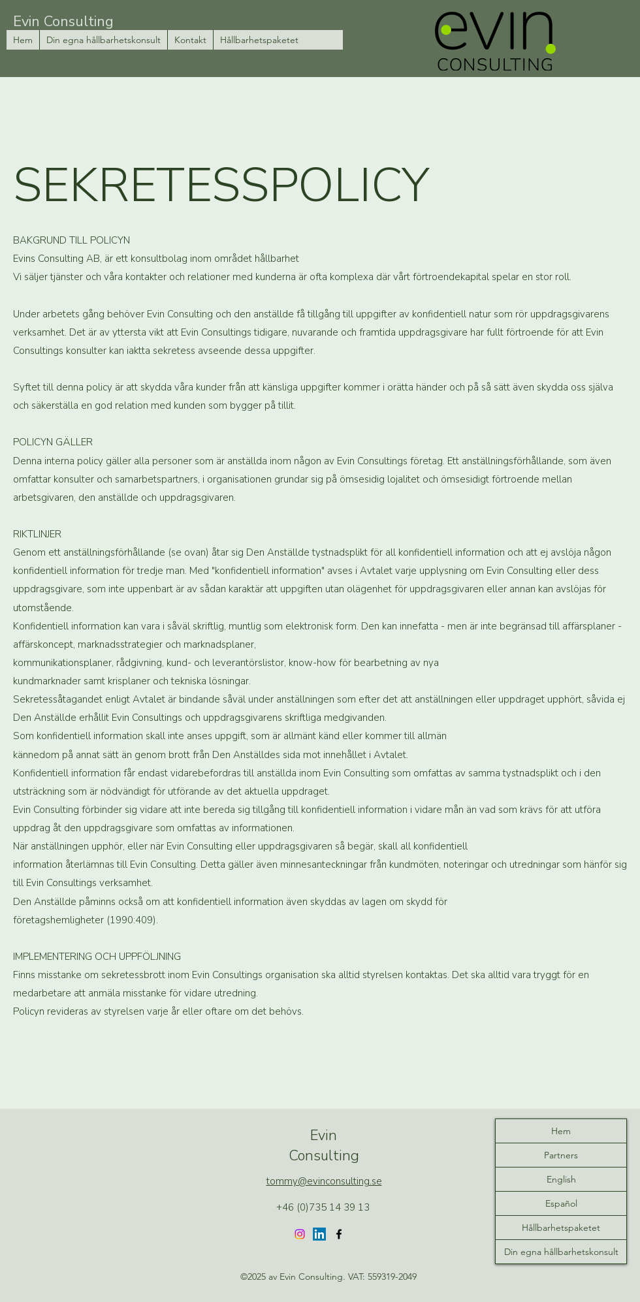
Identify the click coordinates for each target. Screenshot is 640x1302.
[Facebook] (338, 1234)
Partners (561, 1155)
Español (561, 1203)
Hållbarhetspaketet (561, 1227)
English (561, 1179)
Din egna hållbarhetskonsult (561, 1252)
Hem (561, 1131)
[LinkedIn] (319, 1234)
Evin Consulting (63, 21)
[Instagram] (299, 1234)
